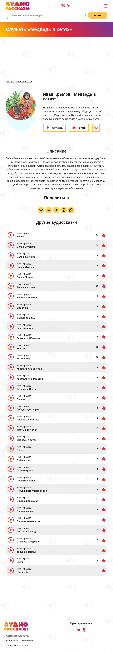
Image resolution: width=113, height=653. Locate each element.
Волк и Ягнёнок (26, 277)
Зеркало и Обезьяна (28, 338)
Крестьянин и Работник (30, 379)
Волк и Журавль (26, 247)
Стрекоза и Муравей (28, 542)
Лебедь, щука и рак (28, 409)
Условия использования (19, 640)
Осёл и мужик (25, 470)
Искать (97, 15)
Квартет (21, 348)
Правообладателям (17, 645)
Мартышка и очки (27, 430)
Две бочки (23, 308)
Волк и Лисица (25, 267)
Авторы (10, 81)
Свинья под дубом (28, 501)
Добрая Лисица (26, 318)
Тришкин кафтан (26, 552)
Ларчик (21, 399)
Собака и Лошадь (27, 531)
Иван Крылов (24, 81)
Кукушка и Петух (26, 389)
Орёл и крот (24, 460)
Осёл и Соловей (26, 481)
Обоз (20, 450)
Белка (20, 236)
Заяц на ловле (25, 328)
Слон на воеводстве (28, 521)
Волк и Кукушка (26, 257)
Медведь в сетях (26, 440)
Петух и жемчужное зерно (32, 491)
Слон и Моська (25, 511)
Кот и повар (23, 359)
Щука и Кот (23, 572)
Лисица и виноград (28, 420)
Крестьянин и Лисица (29, 369)
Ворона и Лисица (27, 298)
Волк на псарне (26, 287)
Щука (20, 562)
